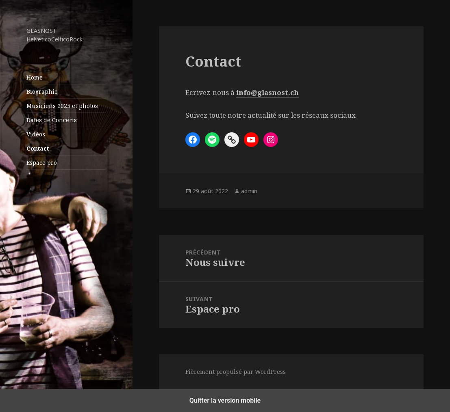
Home (34, 77)
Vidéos (35, 134)
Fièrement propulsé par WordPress (235, 371)
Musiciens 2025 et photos (62, 106)
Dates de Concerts (51, 120)
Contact (37, 148)
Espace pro (41, 162)
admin (249, 191)
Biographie (42, 91)
